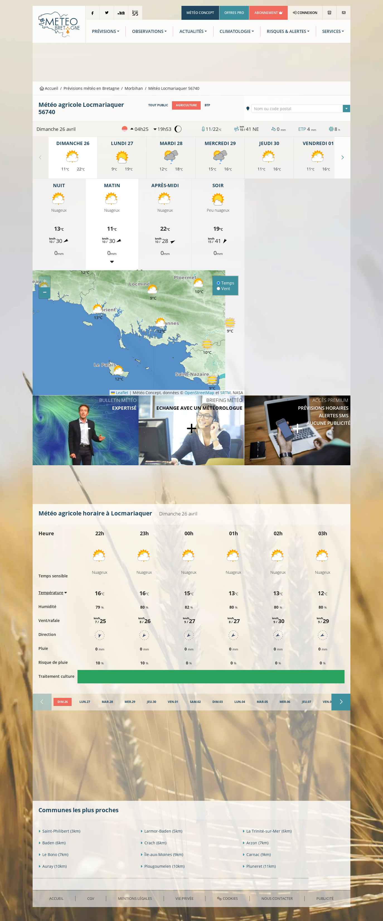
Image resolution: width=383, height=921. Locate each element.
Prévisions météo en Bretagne (91, 88)
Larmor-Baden (161, 831)
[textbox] (301, 109)
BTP (207, 105)
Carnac (257, 854)
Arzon (255, 842)
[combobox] (301, 108)
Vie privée (184, 898)
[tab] (63, 702)
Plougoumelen (162, 866)
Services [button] (331, 31)
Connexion (305, 12)
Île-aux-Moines (161, 854)
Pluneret (259, 866)
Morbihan (134, 88)
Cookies (227, 898)
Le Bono (53, 854)
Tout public (158, 105)
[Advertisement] (191, 61)
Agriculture (186, 105)
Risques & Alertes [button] (286, 31)
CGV (90, 898)
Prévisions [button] (104, 31)
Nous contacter (277, 898)
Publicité (325, 898)
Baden (52, 842)
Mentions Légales (135, 898)
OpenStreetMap (199, 392)
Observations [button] (147, 31)
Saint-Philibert (59, 831)
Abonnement (268, 12)
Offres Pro (234, 12)
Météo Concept (200, 12)
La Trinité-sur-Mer (267, 831)
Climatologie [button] (235, 31)
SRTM (225, 392)
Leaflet (119, 392)
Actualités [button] (191, 31)
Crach (153, 842)
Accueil (49, 88)
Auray (52, 866)
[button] (153, 292)
